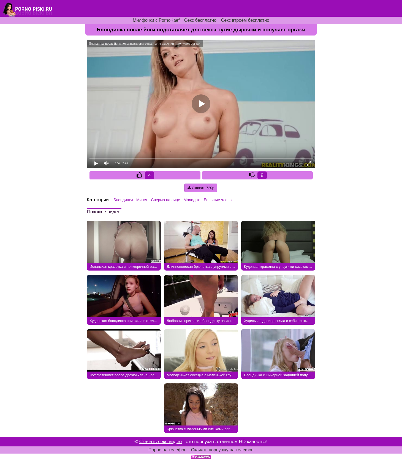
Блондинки (123, 200)
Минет (142, 200)
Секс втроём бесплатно (245, 20)
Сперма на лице (165, 200)
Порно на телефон (167, 450)
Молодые (191, 200)
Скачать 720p (201, 188)
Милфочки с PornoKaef (156, 20)
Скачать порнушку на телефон (222, 450)
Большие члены (218, 200)
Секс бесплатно (200, 20)
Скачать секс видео (160, 441)
